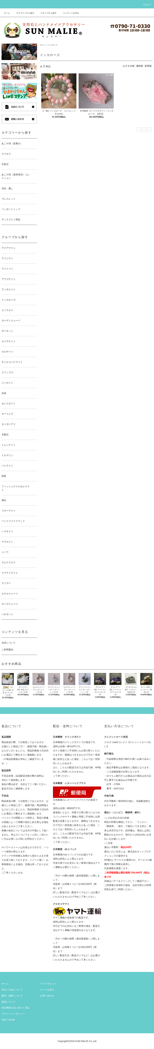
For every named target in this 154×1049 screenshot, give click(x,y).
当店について (9, 642)
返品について (9, 1001)
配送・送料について (12, 995)
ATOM (11, 1019)
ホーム (7, 13)
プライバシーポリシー (13, 1013)
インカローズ (52, 45)
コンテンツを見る (69, 13)
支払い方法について (12, 989)
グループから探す (47, 13)
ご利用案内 (7, 649)
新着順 (148, 66)
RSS (4, 1019)
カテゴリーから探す (23, 13)
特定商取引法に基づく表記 (16, 1007)
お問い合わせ (47, 995)
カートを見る (47, 989)
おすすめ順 (129, 66)
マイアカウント (48, 983)
